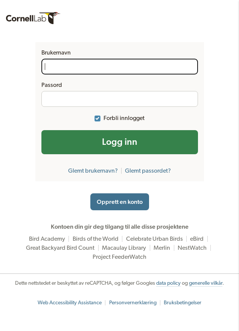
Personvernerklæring (133, 302)
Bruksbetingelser (182, 302)
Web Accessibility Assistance (70, 302)
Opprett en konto (120, 202)
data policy (168, 283)
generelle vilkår (205, 283)
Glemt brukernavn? (93, 171)
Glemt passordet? (148, 171)
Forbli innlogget (124, 118)
